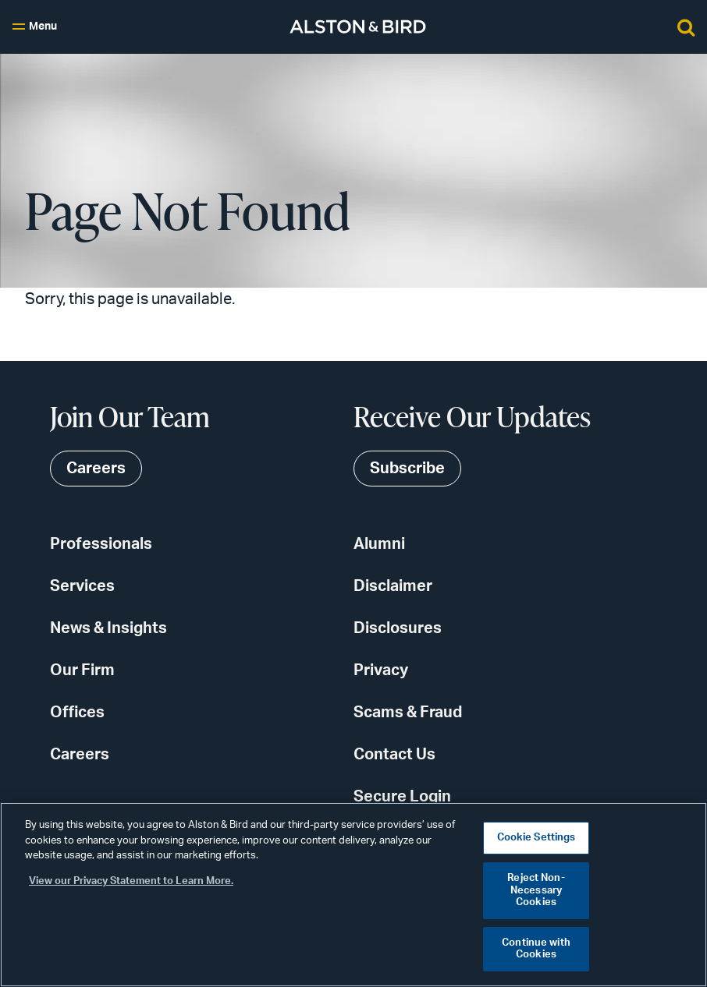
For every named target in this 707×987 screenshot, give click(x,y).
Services (82, 586)
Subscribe (407, 468)
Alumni (379, 544)
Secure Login (402, 797)
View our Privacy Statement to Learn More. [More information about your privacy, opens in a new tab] (131, 881)
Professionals (101, 544)
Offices (77, 712)
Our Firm (82, 670)
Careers (79, 754)
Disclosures (398, 628)
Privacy (381, 670)
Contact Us (394, 754)
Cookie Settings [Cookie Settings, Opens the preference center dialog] (536, 838)
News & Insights (108, 628)
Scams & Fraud (408, 712)
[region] (353, 894)
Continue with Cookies (536, 949)
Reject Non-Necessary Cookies (535, 890)
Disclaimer (393, 586)
